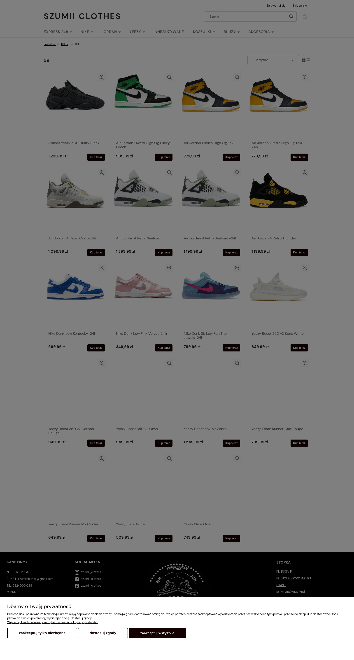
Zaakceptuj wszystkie (157, 633)
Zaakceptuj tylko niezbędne (42, 633)
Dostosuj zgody (103, 633)
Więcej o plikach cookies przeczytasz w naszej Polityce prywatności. (52, 622)
